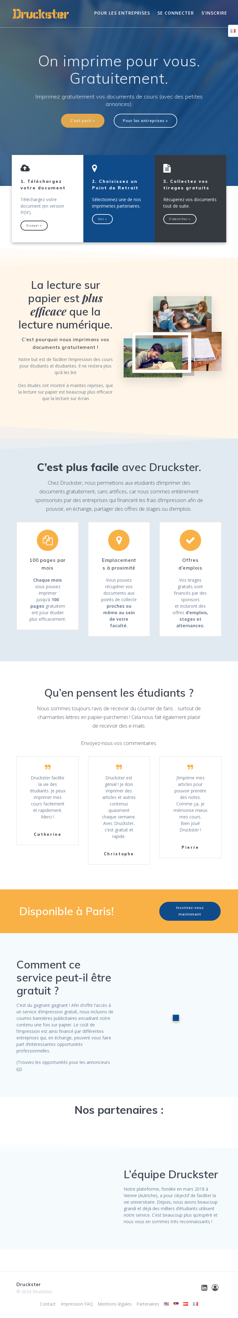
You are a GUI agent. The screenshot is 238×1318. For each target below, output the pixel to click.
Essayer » (34, 225)
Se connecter (175, 13)
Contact (48, 1304)
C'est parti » (82, 120)
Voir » (102, 219)
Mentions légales (115, 1304)
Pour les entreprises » (145, 120)
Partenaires (147, 1304)
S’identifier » (180, 219)
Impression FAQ (77, 1304)
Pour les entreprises (122, 13)
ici (18, 1069)
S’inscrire (214, 13)
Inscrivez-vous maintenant (190, 911)
